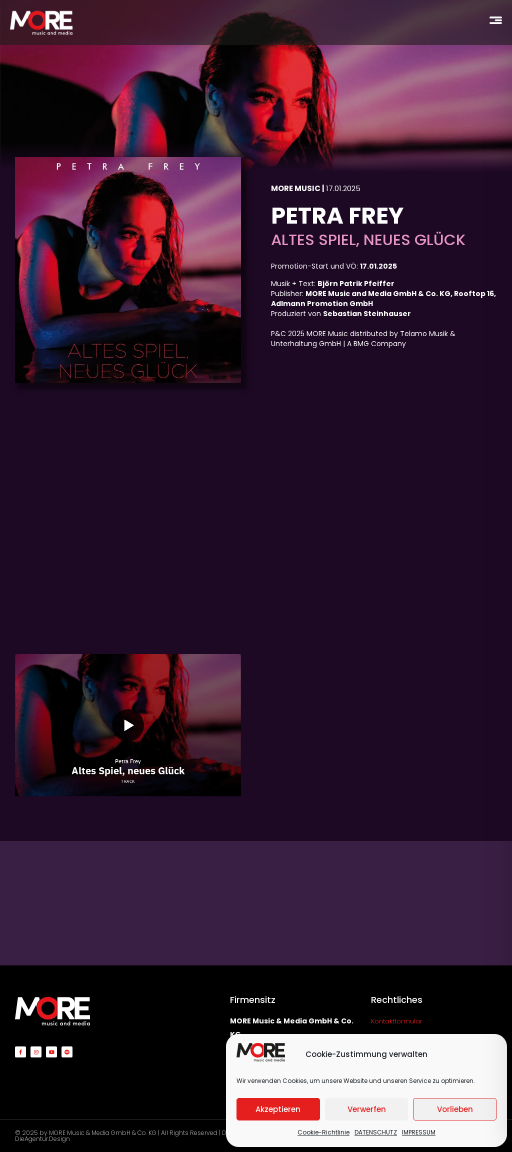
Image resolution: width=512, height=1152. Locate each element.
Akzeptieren (278, 1109)
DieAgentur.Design (42, 1138)
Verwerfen (367, 1109)
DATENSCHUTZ (375, 1132)
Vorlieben (455, 1109)
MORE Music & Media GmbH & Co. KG (102, 1132)
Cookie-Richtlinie (324, 1132)
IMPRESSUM (419, 1132)
